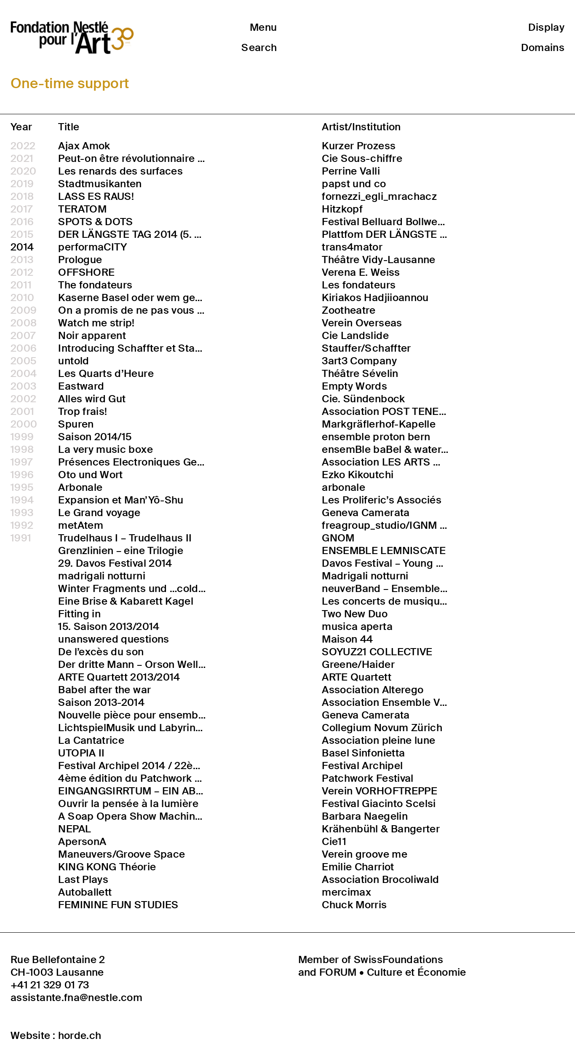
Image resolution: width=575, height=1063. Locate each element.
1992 (22, 525)
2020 (23, 171)
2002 (23, 399)
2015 (22, 234)
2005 (24, 361)
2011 (21, 285)
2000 (24, 424)
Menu (263, 27)
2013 (22, 259)
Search (259, 47)
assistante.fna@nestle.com (76, 997)
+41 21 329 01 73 (50, 985)
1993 (22, 512)
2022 (23, 146)
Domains (542, 47)
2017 (21, 209)
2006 (24, 348)
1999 (22, 437)
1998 (22, 449)
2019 (22, 184)
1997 (21, 462)
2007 (23, 335)
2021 (22, 158)
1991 (21, 538)
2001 (22, 411)
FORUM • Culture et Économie (392, 972)
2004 (24, 373)
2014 (22, 247)
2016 (22, 221)
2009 (24, 310)
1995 (22, 487)
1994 (22, 500)
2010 (22, 297)
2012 (22, 272)
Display (546, 27)
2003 (23, 386)
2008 (24, 323)
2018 (22, 196)
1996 (22, 474)
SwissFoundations (398, 959)
